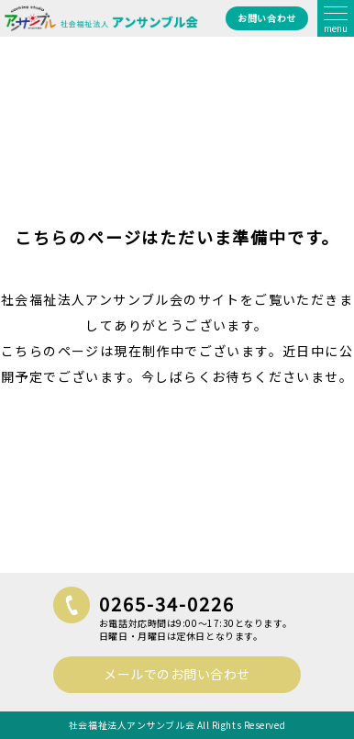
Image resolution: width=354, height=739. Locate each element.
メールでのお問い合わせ (177, 674)
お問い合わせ (266, 18)
